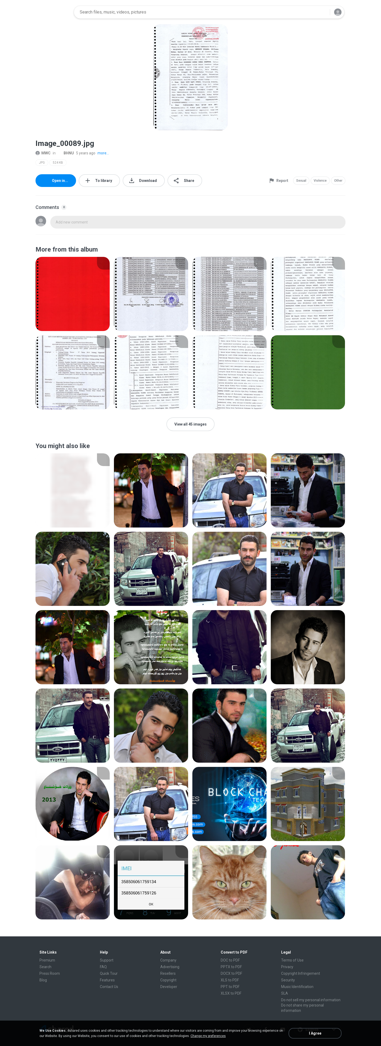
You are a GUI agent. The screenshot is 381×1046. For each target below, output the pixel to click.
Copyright (168, 980)
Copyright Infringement (300, 973)
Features (107, 980)
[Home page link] (53, 12)
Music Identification (297, 987)
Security (288, 980)
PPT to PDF (230, 987)
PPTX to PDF (231, 967)
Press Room (49, 973)
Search (45, 967)
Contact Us (109, 987)
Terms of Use (292, 960)
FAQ (103, 967)
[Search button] (322, 12)
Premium (47, 960)
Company (168, 960)
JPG (42, 162)
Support (106, 960)
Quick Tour (109, 973)
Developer (168, 987)
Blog (43, 980)
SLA (284, 993)
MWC (43, 153)
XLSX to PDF (231, 993)
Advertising (169, 967)
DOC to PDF (230, 960)
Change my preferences (208, 1036)
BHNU (66, 153)
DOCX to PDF (231, 973)
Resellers (168, 973)
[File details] (73, 294)
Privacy (287, 967)
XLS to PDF (230, 980)
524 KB (58, 162)
